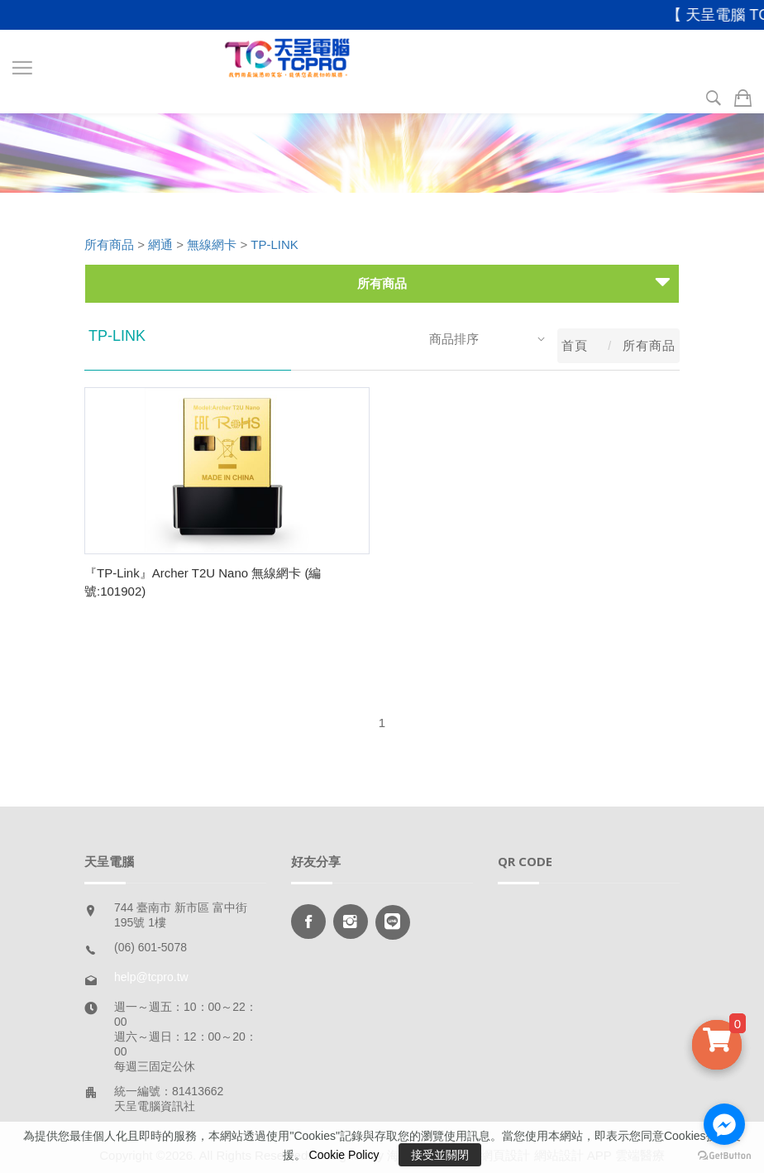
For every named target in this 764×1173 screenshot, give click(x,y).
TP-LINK (274, 244)
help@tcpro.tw (151, 977)
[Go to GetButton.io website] (724, 1156)
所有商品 (109, 244)
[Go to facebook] (724, 1124)
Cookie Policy (344, 1154)
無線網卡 (211, 244)
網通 (160, 244)
